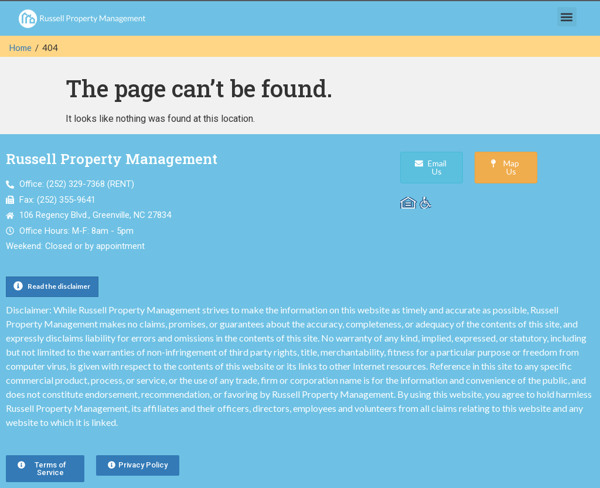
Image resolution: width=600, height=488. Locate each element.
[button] (567, 16)
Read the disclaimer (59, 286)
